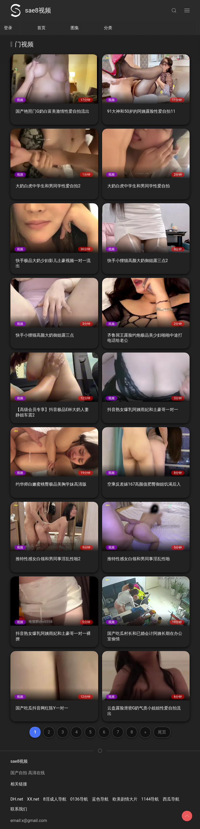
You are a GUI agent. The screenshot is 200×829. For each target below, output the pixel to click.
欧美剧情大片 (125, 799)
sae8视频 (30, 10)
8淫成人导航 (54, 799)
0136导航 (79, 799)
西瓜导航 (171, 799)
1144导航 (150, 799)
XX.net (33, 799)
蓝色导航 (100, 799)
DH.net (16, 799)
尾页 (162, 732)
